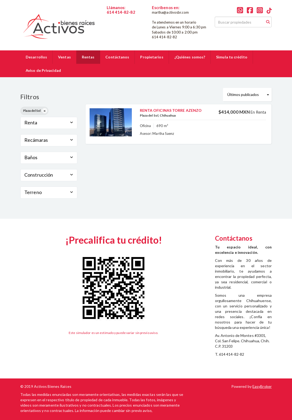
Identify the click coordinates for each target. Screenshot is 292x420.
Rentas (88, 57)
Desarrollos (36, 57)
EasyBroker (262, 386)
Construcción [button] (48, 175)
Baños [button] (48, 157)
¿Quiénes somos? (189, 57)
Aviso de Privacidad (43, 70)
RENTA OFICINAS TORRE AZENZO (171, 110)
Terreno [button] (48, 192)
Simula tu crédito (231, 57)
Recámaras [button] (48, 140)
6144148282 (117, 16)
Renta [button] (48, 122)
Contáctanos (117, 57)
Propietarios (151, 57)
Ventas (64, 57)
